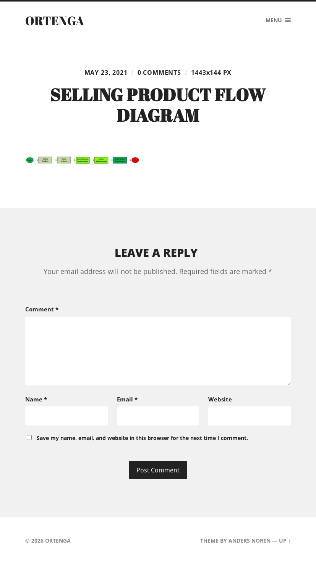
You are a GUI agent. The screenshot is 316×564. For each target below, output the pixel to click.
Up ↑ (285, 540)
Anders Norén (249, 540)
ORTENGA (54, 20)
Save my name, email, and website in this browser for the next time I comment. (142, 438)
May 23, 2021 (106, 72)
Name (36, 399)
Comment (41, 309)
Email (127, 399)
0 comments (159, 72)
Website (220, 399)
